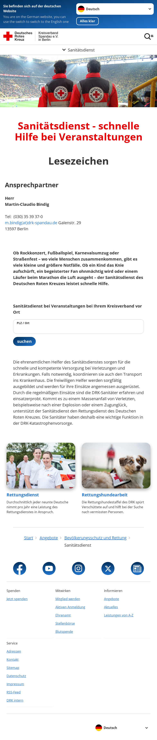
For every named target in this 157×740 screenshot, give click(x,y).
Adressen (14, 651)
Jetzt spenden (17, 599)
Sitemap (13, 667)
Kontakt (13, 659)
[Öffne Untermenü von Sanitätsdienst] (78, 50)
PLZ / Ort (23, 323)
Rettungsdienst (23, 495)
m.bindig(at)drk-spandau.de (31, 222)
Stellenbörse (65, 623)
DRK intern (15, 700)
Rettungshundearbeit (105, 495)
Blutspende (64, 631)
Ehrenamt (63, 615)
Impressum (15, 684)
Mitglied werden (67, 599)
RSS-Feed (14, 692)
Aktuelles (111, 607)
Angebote (111, 599)
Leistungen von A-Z (118, 615)
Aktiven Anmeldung (70, 607)
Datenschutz (16, 676)
